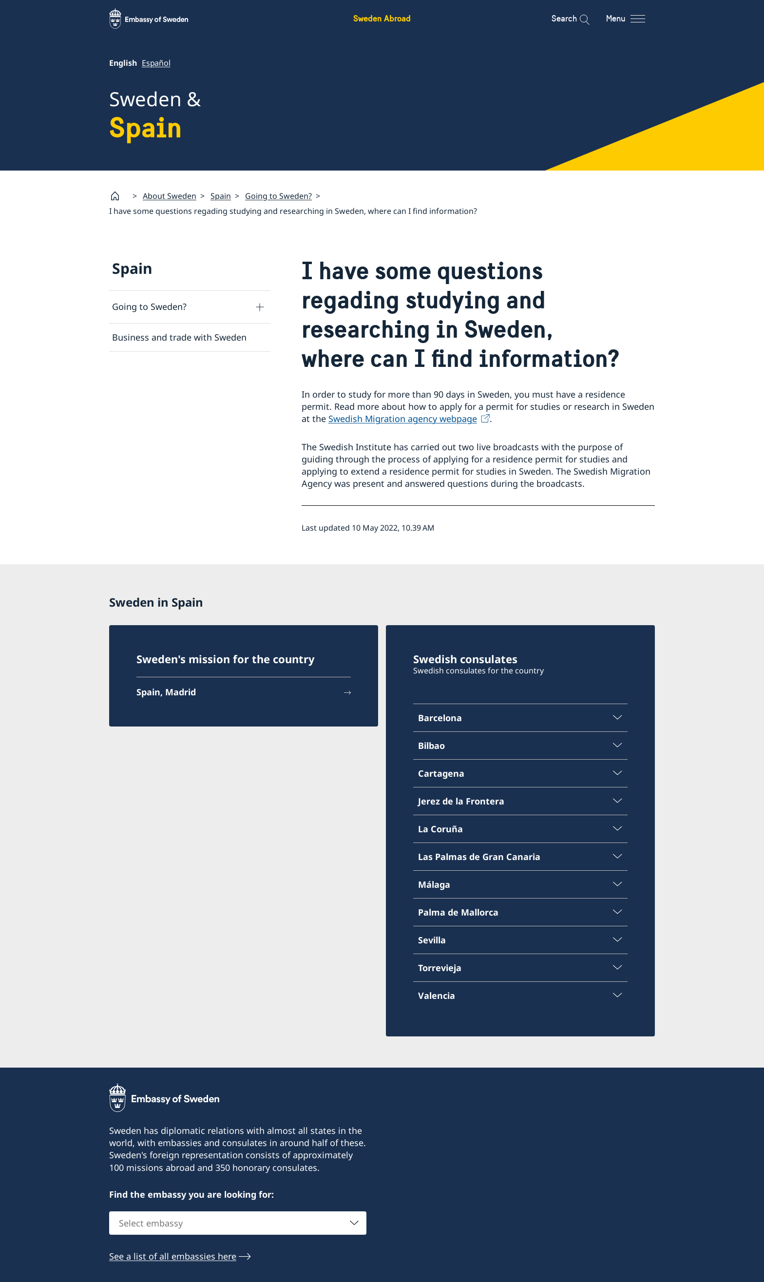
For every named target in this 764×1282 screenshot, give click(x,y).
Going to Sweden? (278, 196)
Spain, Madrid (166, 692)
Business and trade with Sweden (179, 337)
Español (156, 62)
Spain (220, 196)
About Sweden (169, 196)
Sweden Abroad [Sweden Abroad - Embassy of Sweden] (382, 18)
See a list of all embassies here (172, 1256)
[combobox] (237, 1223)
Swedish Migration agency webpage (402, 418)
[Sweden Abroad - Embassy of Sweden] (158, 18)
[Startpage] (119, 196)
